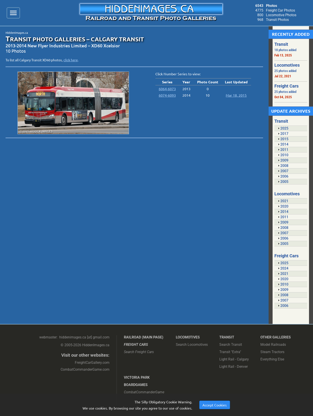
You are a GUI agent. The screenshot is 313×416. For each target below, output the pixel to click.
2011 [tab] (282, 150)
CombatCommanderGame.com (85, 369)
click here (70, 60)
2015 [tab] (282, 139)
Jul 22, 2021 (282, 76)
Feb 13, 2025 (283, 55)
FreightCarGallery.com (92, 362)
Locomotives (188, 337)
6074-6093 (167, 95)
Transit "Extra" (230, 352)
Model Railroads (273, 344)
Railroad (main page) (143, 337)
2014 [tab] (282, 144)
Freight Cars (136, 344)
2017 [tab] (282, 134)
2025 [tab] (282, 128)
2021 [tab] (282, 201)
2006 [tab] (282, 176)
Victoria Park (137, 377)
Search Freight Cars (139, 352)
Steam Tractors (272, 352)
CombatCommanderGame (144, 392)
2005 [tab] (282, 182)
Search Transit (230, 344)
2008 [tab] (282, 166)
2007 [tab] (282, 171)
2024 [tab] (282, 268)
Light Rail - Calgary (234, 359)
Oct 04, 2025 (283, 97)
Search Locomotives (192, 344)
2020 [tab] (282, 206)
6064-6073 (167, 88)
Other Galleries (275, 337)
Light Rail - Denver (233, 366)
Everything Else (272, 359)
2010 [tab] (282, 155)
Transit (226, 337)
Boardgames (136, 385)
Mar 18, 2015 (236, 95)
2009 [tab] (282, 160)
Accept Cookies (214, 405)
